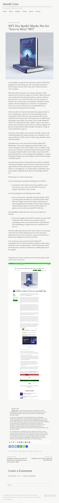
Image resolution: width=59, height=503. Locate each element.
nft (34, 451)
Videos (24, 11)
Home (5, 11)
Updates (17, 11)
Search (31, 11)
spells (36, 451)
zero (40, 451)
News (15, 451)
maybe (30, 451)
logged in (20, 476)
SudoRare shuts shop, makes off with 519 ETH (42, 458)
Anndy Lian (11, 4)
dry (24, 451)
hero (26, 451)
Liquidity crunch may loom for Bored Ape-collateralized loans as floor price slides (17, 459)
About (11, 11)
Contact (37, 11)
